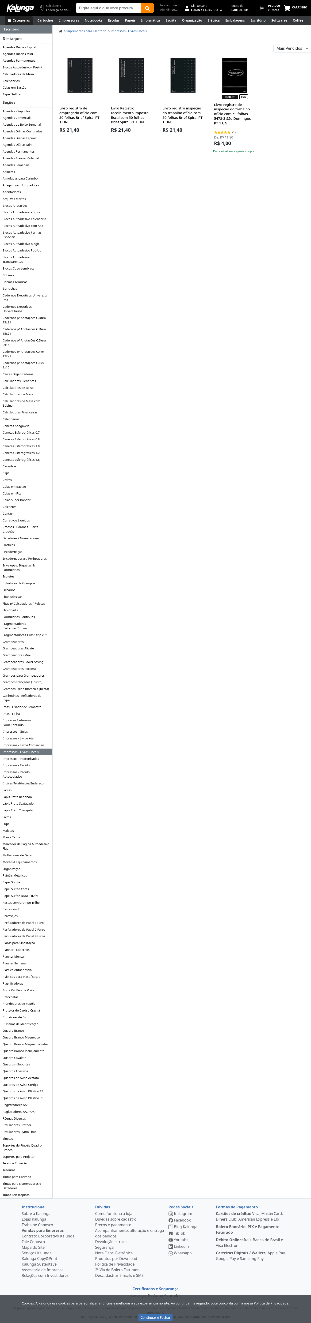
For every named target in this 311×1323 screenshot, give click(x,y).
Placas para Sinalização (19, 943)
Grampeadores (13, 642)
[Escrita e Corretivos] (171, 20)
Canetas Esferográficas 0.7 (21, 432)
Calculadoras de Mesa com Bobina (21, 403)
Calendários (11, 81)
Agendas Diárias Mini (18, 54)
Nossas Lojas (168, 5)
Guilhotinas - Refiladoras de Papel (22, 697)
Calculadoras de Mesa (18, 74)
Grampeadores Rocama (19, 669)
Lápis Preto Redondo (17, 797)
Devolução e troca (111, 1241)
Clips (6, 473)
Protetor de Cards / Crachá (21, 1010)
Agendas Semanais (16, 165)
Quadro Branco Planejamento (23, 1051)
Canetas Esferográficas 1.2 (21, 453)
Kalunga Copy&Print (39, 1258)
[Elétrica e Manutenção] (214, 20)
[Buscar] (147, 8)
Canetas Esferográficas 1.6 (21, 459)
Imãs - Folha (11, 714)
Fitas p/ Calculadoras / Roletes (24, 603)
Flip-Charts (10, 610)
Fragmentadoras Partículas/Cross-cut (17, 626)
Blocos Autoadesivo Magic (21, 244)
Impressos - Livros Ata (18, 738)
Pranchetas (10, 997)
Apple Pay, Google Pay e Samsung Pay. (251, 1255)
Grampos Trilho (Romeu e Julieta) (26, 689)
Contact (8, 513)
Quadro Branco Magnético (21, 1037)
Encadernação (13, 552)
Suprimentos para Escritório (86, 31)
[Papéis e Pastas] (130, 20)
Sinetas (8, 1138)
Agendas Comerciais (17, 118)
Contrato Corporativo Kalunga (48, 1236)
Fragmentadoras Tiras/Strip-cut (24, 635)
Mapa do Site (33, 1247)
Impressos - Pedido (16, 765)
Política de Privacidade (114, 1264)
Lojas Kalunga (34, 1219)
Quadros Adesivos (15, 1071)
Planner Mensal (13, 956)
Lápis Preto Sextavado (18, 803)
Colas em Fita (12, 493)
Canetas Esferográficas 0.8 (21, 439)
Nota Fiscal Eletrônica (114, 1253)
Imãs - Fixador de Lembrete (22, 707)
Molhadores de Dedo (17, 855)
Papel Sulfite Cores (16, 889)
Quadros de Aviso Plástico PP (23, 1091)
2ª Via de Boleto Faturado (117, 1269)
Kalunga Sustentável (40, 1264)
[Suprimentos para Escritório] (258, 20)
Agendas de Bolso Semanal (22, 124)
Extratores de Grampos (19, 583)
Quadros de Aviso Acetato (21, 1078)
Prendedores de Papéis (19, 1003)
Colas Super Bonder (17, 500)
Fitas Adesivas (12, 597)
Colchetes (9, 507)
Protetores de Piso (15, 1017)
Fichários (9, 590)
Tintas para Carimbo (17, 1177)
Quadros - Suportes (16, 1064)
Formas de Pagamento (237, 1207)
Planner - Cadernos (16, 950)
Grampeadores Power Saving (23, 662)
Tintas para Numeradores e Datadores (22, 1185)
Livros (7, 817)
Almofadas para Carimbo (20, 178)
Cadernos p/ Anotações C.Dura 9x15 (24, 342)
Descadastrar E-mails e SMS (119, 1275)
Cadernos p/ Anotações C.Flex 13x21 (23, 353)
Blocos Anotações (15, 205)
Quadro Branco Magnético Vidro (25, 1044)
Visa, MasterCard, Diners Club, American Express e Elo (249, 1216)
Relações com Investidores (45, 1275)
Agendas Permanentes (19, 60)
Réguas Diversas (14, 1118)
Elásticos (9, 545)
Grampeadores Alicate (18, 648)
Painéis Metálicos (15, 875)
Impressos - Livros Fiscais (21, 752)
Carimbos (9, 466)
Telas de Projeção (15, 1163)
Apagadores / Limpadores (21, 185)
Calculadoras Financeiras (20, 412)
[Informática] (150, 20)
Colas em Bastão (14, 87)
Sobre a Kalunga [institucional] (36, 1213)
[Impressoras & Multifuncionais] (69, 20)
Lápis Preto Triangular (18, 810)
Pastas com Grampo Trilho (21, 902)
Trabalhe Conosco (37, 1224)
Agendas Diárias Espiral (19, 47)
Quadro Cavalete (14, 1058)
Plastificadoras (13, 983)
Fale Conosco (33, 1241)
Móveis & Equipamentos (20, 862)
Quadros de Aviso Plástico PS (23, 1098)
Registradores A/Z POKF (19, 1111)
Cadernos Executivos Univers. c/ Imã (25, 297)
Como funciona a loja (113, 1213)
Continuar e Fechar (155, 1317)
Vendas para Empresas (43, 1230)
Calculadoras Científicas (19, 381)
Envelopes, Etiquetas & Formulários (19, 567)
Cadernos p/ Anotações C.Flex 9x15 (23, 365)
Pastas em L (11, 909)
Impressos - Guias (15, 731)
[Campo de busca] (108, 8)
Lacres (7, 790)
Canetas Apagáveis (16, 426)
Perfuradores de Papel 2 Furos (24, 929)
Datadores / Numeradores (21, 538)
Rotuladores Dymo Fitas (19, 1132)
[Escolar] (113, 20)
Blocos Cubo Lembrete (18, 268)
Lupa (6, 824)
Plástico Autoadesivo (17, 970)
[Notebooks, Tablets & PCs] (93, 20)
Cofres (7, 480)
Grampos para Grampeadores (24, 675)
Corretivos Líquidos (16, 520)
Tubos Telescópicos (16, 1195)
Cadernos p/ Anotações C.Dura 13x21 (24, 320)
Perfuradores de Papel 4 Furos (24, 936)
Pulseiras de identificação (20, 1024)
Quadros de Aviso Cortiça (20, 1085)
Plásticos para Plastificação (21, 976)
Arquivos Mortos (14, 199)
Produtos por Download (116, 1258)
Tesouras (9, 1170)
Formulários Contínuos (19, 617)
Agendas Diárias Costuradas (22, 131)
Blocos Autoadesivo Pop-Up (22, 250)
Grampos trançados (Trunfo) (22, 682)
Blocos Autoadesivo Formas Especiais (22, 234)
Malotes (8, 830)
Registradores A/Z (15, 1105)
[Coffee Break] (298, 20)
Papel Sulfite (11, 94)
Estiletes (8, 576)
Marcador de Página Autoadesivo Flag (26, 846)
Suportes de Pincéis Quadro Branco (22, 1147)
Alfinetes (9, 172)
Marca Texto (11, 837)
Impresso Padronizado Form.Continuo (18, 722)
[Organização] (192, 20)
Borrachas (10, 288)
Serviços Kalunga (37, 1253)
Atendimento (169, 9)
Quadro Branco (13, 1030)
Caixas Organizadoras (18, 374)
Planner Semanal (15, 963)
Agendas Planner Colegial (21, 158)
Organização (11, 869)
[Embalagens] (235, 20)
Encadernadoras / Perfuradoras (25, 558)
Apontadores (12, 192)
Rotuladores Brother (17, 1125)
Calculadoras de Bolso (18, 388)
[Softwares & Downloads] (279, 20)
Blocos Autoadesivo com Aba (23, 226)
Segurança (104, 1247)
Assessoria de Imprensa (43, 1269)
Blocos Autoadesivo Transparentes (16, 259)
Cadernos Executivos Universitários (17, 308)
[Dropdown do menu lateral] (26, 29)
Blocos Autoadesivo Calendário (24, 219)
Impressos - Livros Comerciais (23, 745)
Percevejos (10, 916)
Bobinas (8, 275)
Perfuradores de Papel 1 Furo (23, 923)
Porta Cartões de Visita (19, 990)
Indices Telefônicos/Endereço (23, 783)
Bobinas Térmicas (15, 282)
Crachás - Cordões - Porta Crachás (20, 529)
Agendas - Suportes (16, 111)
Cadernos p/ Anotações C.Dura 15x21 (24, 331)
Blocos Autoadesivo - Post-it (22, 67)
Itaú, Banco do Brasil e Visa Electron (249, 1242)
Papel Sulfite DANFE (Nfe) (20, 896)
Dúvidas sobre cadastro (115, 1219)
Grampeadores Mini (17, 655)
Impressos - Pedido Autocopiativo (16, 774)
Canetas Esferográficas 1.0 (21, 446)
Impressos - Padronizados (21, 759)
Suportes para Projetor (19, 1156)
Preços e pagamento (113, 1224)
